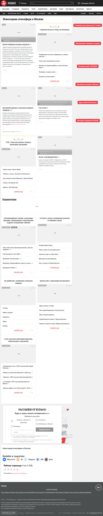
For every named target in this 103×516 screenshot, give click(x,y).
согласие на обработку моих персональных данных (27, 436)
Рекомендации (9, 199)
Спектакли (42, 420)
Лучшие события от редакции (24, 421)
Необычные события (45, 424)
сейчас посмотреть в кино (19, 124)
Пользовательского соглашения (26, 441)
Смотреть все (54, 81)
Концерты (16, 426)
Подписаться (44, 429)
